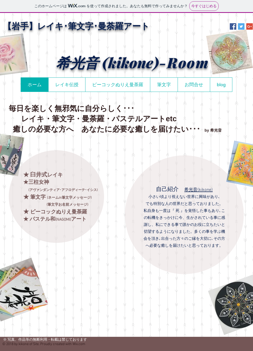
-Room (184, 62)
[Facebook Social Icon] (233, 26)
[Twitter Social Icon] (241, 26)
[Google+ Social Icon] (249, 26)
